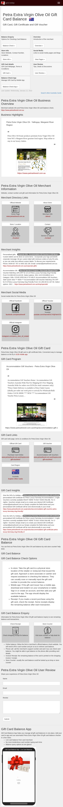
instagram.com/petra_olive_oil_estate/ (15, 336)
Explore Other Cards (15, 479)
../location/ (15, 238)
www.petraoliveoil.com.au (16, 216)
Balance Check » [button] (9, 46)
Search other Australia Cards (51, 93)
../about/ (47, 216)
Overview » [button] (39, 46)
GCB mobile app (22, 354)
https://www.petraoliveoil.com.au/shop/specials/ (31, 284)
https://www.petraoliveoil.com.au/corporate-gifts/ (20, 266)
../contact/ (47, 238)
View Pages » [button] (40, 59)
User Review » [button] (40, 73)
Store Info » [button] (7, 59)
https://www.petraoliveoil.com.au (12, 110)
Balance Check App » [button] (10, 87)
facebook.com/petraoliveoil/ (15, 314)
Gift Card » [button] (7, 73)
